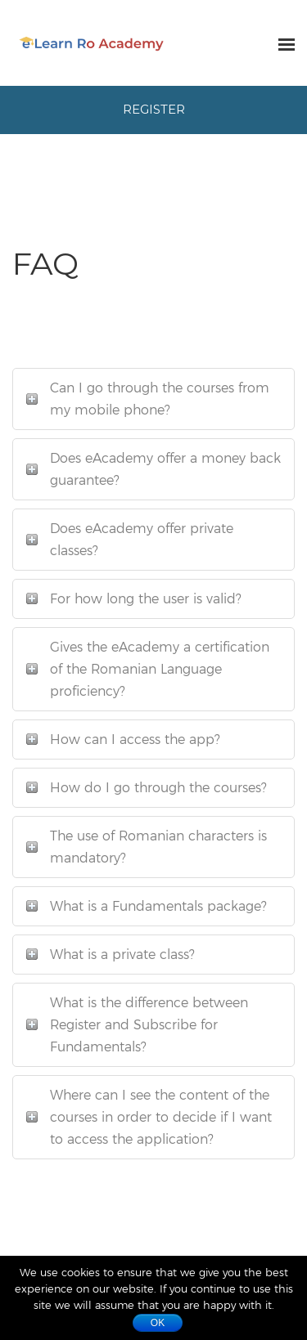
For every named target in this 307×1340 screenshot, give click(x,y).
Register (154, 109)
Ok (158, 1323)
